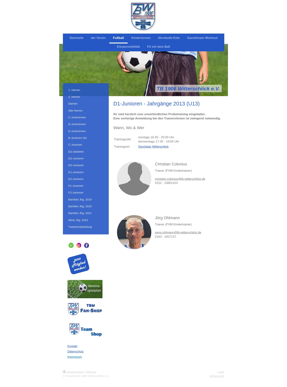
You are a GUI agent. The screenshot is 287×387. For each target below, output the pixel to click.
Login (220, 371)
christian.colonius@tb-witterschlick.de (180, 178)
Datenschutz (75, 351)
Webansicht (216, 375)
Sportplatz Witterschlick (153, 146)
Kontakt (72, 346)
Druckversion (73, 371)
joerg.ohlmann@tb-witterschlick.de (178, 232)
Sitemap (91, 371)
